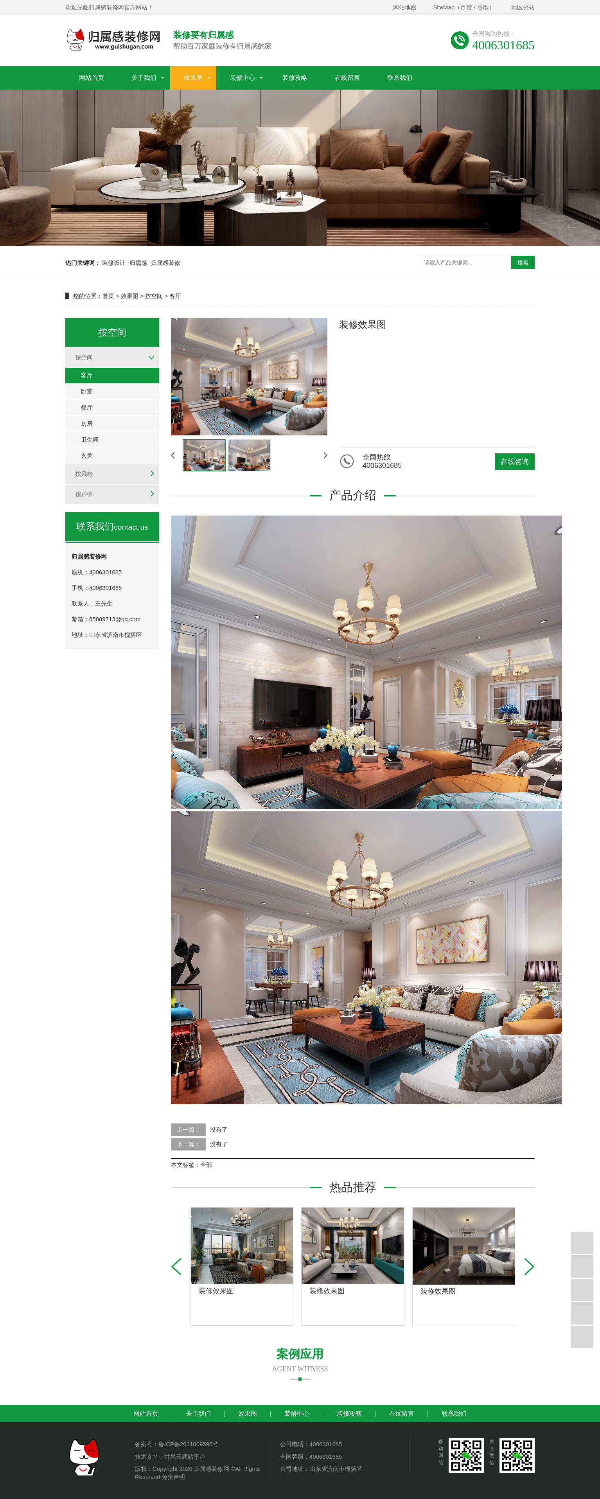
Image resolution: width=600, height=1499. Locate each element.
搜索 (522, 262)
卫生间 (90, 439)
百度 (466, 7)
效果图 (193, 77)
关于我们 (143, 77)
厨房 (87, 423)
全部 (206, 1164)
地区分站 (523, 7)
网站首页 (91, 77)
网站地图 (405, 7)
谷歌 (483, 7)
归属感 (138, 262)
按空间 (154, 296)
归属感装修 (165, 262)
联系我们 (399, 77)
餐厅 (87, 407)
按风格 (84, 474)
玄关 (87, 455)
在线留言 (347, 77)
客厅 (175, 296)
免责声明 (173, 1477)
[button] (529, 1266)
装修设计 (114, 262)
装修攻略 (294, 77)
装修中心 (242, 77)
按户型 (84, 494)
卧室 (87, 391)
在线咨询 (515, 462)
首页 (108, 296)
